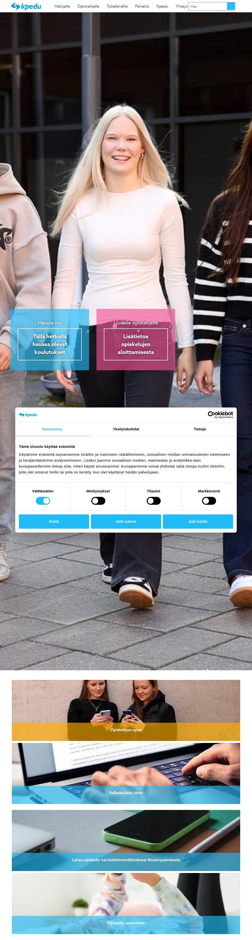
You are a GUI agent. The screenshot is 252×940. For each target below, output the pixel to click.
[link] (126, 710)
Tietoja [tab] (200, 429)
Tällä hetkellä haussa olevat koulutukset (49, 344)
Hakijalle (62, 6)
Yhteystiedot (187, 6)
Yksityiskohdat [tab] (126, 429)
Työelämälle (117, 6)
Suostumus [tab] (52, 429)
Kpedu (162, 6)
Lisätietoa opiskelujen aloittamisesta (136, 344)
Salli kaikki (198, 521)
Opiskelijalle (88, 6)
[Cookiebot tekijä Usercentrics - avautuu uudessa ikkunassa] (211, 415)
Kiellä (54, 521)
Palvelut (142, 6)
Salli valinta (126, 521)
